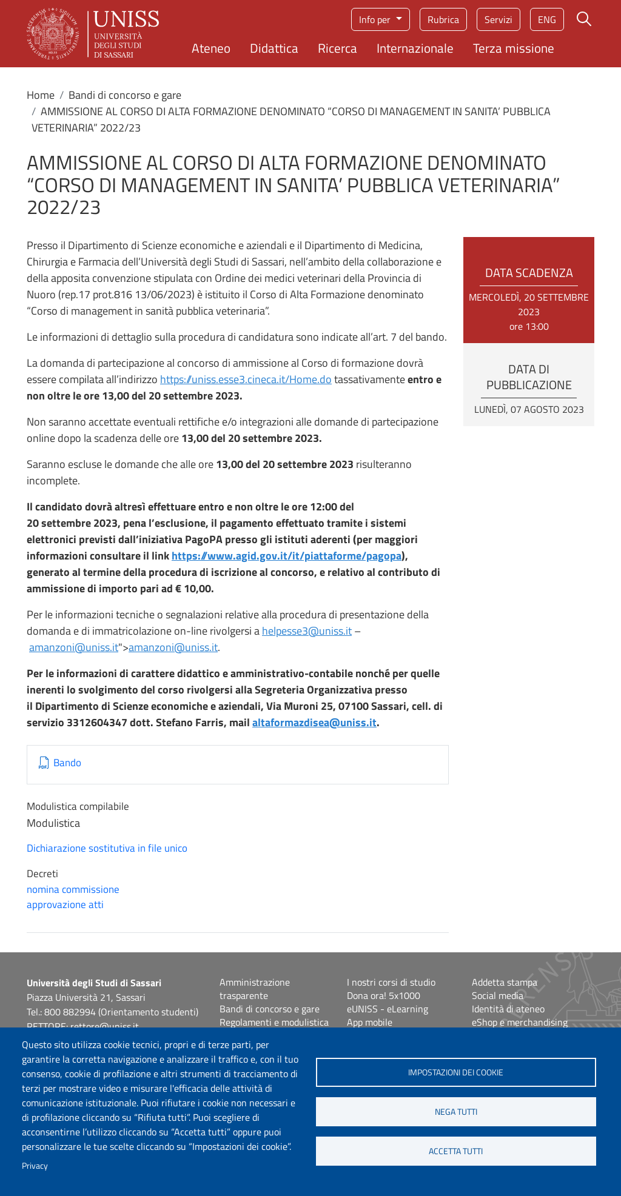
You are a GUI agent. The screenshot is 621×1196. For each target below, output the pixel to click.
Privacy (35, 1166)
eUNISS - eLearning (387, 1008)
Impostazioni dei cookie (455, 1072)
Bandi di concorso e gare (125, 95)
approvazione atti (65, 904)
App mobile (369, 1022)
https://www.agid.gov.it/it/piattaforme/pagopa (286, 555)
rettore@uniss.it (104, 1026)
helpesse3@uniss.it (307, 631)
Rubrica (443, 19)
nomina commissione (73, 889)
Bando (67, 762)
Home (41, 95)
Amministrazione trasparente (255, 988)
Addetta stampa (504, 982)
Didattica (274, 48)
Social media (497, 995)
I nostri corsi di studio (391, 982)
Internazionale (415, 48)
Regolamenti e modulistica (274, 1022)
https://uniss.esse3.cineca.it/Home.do (246, 379)
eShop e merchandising (520, 1022)
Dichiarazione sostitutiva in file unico (107, 848)
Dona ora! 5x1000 (383, 995)
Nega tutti (456, 1112)
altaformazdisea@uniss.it (314, 722)
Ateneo (211, 48)
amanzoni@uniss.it (73, 647)
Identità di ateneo (508, 1008)
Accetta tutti (456, 1151)
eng (547, 19)
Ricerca (337, 48)
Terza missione (513, 48)
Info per (376, 19)
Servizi (498, 19)
